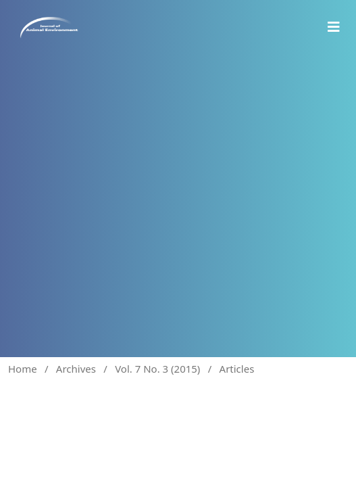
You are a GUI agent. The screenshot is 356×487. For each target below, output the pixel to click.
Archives (76, 368)
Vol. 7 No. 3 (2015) (157, 368)
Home (22, 368)
